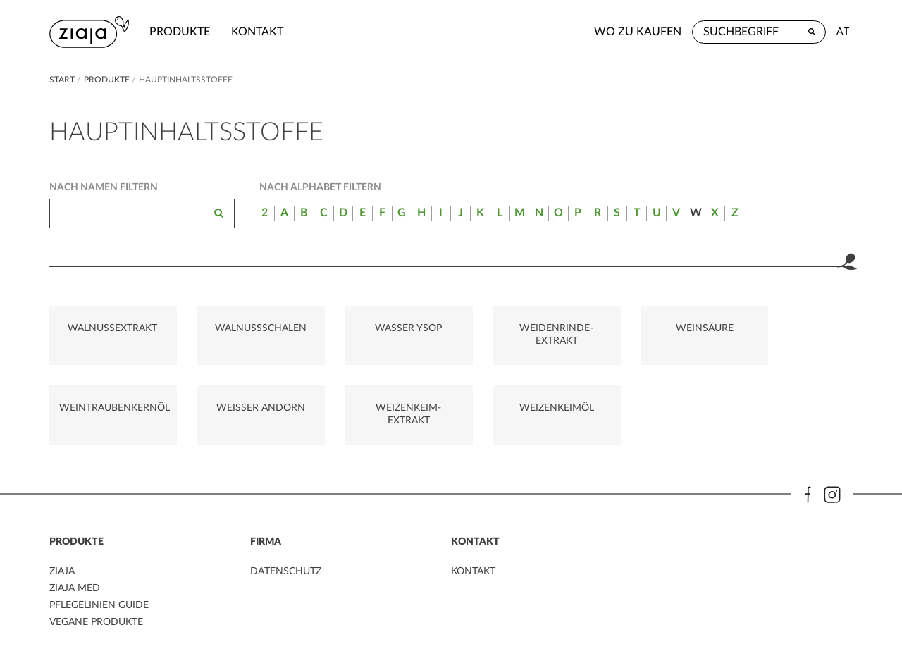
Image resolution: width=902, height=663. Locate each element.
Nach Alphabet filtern (320, 187)
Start (63, 79)
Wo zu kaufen (637, 31)
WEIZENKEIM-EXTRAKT (245, 418)
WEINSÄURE (657, 330)
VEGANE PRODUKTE (96, 625)
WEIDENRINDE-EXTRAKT (520, 336)
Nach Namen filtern (103, 187)
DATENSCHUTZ (285, 576)
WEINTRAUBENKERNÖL (800, 330)
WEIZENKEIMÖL (382, 412)
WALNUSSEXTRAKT (107, 330)
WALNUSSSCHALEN (244, 330)
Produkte (180, 31)
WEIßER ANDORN (107, 412)
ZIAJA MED (74, 592)
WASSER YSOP (382, 330)
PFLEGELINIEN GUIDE (99, 609)
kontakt (258, 31)
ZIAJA (62, 576)
